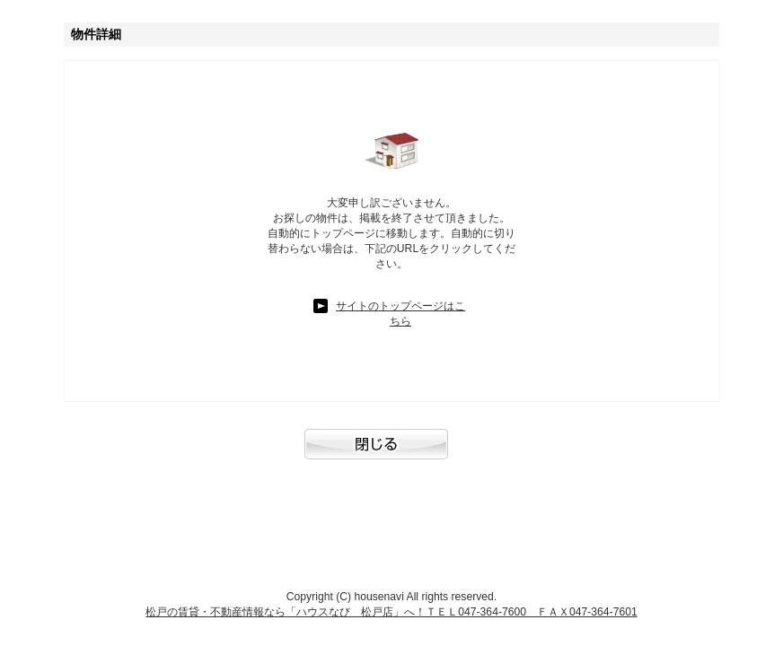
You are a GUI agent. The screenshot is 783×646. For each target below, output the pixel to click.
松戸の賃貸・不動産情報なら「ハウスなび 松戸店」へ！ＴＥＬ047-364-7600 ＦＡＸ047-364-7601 (391, 612)
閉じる (391, 453)
